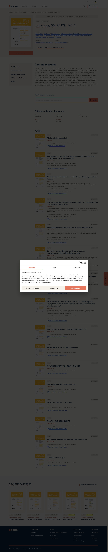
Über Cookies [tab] (76, 267)
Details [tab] (54, 267)
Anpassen (54, 288)
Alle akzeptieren (75, 288)
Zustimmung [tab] (31, 267)
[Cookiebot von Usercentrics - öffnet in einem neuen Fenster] (79, 263)
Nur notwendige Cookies (32, 288)
